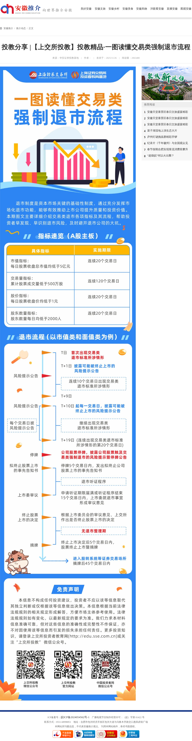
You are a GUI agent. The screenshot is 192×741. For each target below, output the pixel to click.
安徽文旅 (100, 8)
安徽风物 (141, 8)
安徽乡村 (113, 8)
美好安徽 (86, 8)
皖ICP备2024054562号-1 (75, 717)
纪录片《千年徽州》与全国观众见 (167, 143)
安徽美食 (127, 8)
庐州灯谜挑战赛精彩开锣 (162, 136)
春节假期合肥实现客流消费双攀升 (167, 149)
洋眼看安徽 (157, 8)
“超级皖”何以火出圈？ (160, 155)
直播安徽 (172, 8)
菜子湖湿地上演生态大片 (162, 130)
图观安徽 (185, 8)
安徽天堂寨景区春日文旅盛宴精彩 (167, 111)
